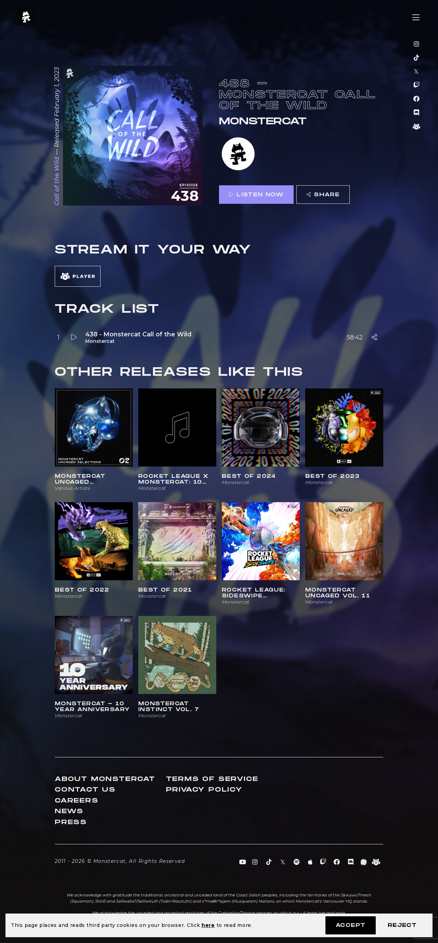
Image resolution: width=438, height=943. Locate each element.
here (208, 925)
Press (71, 822)
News (69, 811)
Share (323, 195)
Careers (77, 800)
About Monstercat (105, 779)
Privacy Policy (204, 789)
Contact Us (85, 789)
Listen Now (256, 195)
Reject (402, 925)
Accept (350, 925)
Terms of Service (212, 779)
